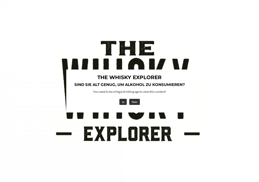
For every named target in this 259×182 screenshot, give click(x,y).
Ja (123, 101)
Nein (134, 101)
